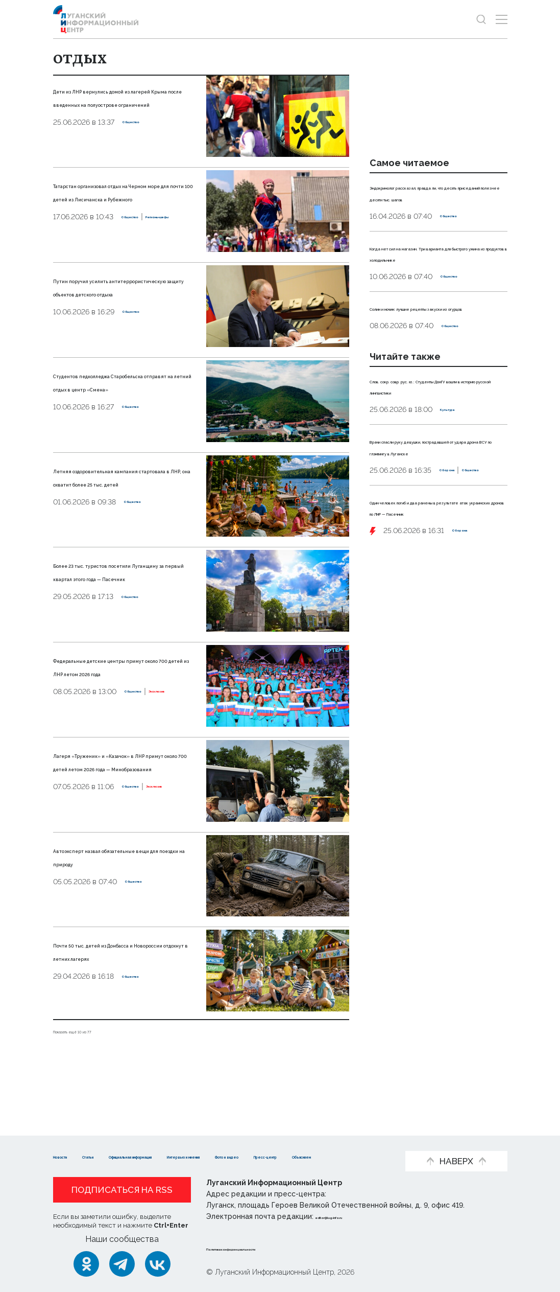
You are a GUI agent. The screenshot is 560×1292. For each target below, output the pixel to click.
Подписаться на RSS (122, 1190)
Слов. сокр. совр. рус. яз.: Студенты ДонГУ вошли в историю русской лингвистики (436, 436)
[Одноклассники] (86, 1264)
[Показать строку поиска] (481, 19)
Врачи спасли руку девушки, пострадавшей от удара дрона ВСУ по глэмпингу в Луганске (437, 508)
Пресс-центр (155, 1156)
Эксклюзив (120, 738)
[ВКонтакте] (158, 1264)
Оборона (386, 549)
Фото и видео (82, 1156)
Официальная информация (207, 1140)
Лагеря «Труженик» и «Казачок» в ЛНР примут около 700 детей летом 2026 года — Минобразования (116, 796)
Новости (71, 1140)
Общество (141, 149)
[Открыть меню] (501, 19)
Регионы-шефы (129, 255)
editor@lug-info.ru (350, 1216)
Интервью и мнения (321, 1140)
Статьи (119, 1140)
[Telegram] (122, 1264)
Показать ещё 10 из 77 (95, 1068)
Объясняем (223, 1156)
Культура (457, 466)
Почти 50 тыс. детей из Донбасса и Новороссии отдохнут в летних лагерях (121, 994)
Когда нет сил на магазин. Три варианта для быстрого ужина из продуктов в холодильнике (436, 281)
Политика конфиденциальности (268, 1248)
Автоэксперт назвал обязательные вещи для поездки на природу (115, 899)
